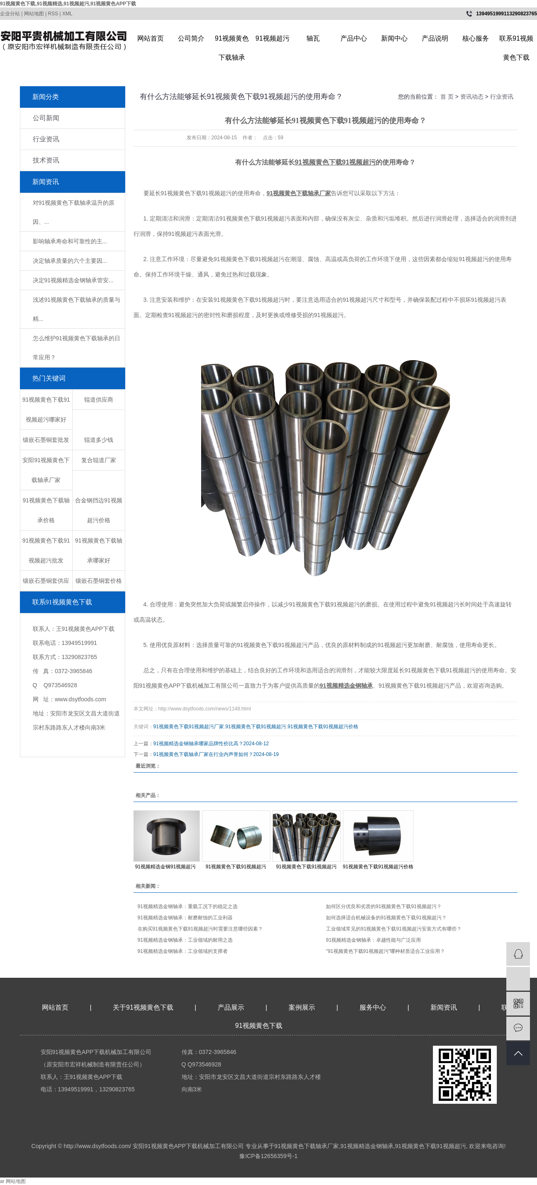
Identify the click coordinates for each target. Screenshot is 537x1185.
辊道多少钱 (98, 439)
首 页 (447, 96)
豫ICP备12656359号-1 (268, 1156)
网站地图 (34, 14)
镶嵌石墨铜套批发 (46, 439)
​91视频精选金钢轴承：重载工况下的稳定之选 (188, 906)
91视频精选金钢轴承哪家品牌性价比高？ (198, 743)
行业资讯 (46, 139)
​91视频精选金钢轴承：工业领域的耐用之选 (185, 940)
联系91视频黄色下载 (516, 41)
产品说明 (435, 38)
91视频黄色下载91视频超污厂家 (188, 726)
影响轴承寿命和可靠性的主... (70, 241)
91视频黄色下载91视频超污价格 (323, 726)
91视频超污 (272, 38)
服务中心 (373, 1007)
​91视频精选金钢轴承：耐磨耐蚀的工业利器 (185, 918)
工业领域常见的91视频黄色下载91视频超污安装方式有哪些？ (394, 929)
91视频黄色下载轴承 (232, 41)
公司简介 (191, 38)
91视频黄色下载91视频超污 (256, 726)
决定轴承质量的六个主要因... (70, 260)
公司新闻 (46, 117)
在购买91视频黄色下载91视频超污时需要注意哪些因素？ (200, 929)
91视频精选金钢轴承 (367, 1146)
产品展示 (231, 1007)
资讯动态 (472, 96)
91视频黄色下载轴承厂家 (307, 1146)
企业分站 (10, 14)
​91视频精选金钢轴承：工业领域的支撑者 (183, 951)
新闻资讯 (444, 1007)
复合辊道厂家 (98, 460)
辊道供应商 (98, 399)
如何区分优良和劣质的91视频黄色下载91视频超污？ (384, 906)
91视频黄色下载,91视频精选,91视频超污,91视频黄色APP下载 (68, 4)
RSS (53, 14)
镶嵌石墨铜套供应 (46, 580)
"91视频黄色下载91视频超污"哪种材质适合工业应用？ (385, 951)
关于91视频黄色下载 (143, 1007)
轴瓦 (313, 38)
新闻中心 (394, 38)
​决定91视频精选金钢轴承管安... (73, 280)
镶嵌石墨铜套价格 (98, 580)
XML (67, 14)
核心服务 (475, 38)
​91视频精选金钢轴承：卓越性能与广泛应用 (373, 940)
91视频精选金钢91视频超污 (165, 867)
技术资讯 (46, 160)
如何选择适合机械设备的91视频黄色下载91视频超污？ (386, 918)
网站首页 (150, 38)
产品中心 (353, 38)
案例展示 (302, 1007)
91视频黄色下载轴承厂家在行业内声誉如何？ (203, 754)
